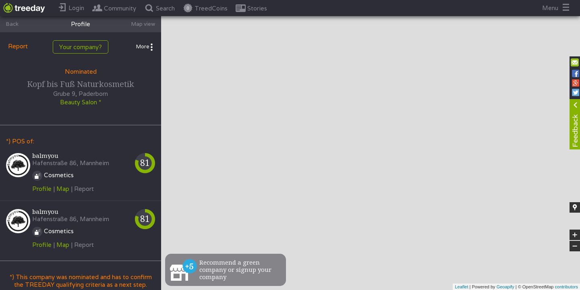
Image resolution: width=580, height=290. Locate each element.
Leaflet (461, 286)
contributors (566, 286)
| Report (82, 189)
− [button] (575, 246)
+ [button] (575, 235)
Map (62, 189)
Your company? (80, 47)
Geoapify (505, 286)
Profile (42, 189)
